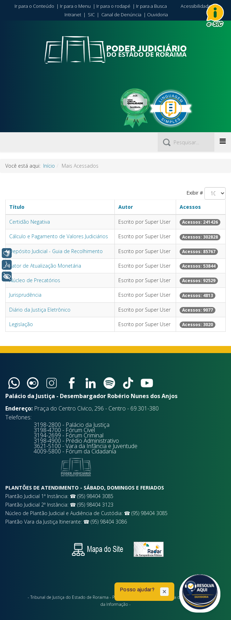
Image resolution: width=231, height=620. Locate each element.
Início (49, 165)
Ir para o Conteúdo (34, 6)
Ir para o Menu (75, 6)
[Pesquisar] (186, 142)
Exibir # (194, 192)
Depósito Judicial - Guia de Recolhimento (56, 251)
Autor (125, 206)
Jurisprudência (25, 294)
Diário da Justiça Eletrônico (40, 309)
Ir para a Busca (151, 6)
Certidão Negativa (29, 221)
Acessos (190, 206)
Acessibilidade (196, 6)
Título (16, 206)
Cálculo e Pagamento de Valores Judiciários (58, 236)
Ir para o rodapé (113, 6)
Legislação (21, 324)
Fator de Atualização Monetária (45, 265)
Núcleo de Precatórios (34, 280)
